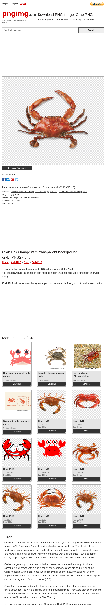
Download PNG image (17, 168)
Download (17, 384)
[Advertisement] (53, 55)
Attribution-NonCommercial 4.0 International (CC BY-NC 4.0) (43, 187)
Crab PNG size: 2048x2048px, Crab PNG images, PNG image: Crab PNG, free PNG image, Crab (49, 192)
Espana (23, 4)
